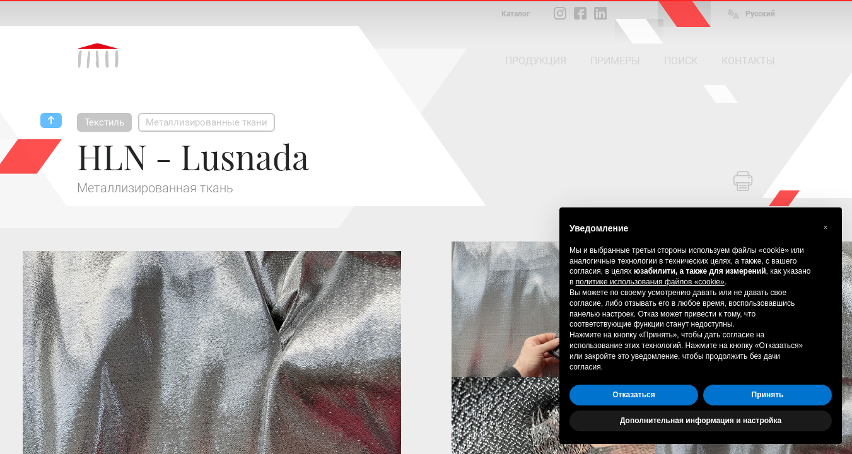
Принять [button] (768, 394)
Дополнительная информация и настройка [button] (700, 420)
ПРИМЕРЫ (615, 61)
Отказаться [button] (633, 394)
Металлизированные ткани (206, 122)
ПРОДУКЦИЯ (535, 61)
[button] (825, 228)
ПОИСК (680, 61)
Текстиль (105, 122)
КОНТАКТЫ (748, 61)
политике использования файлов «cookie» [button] (650, 281)
